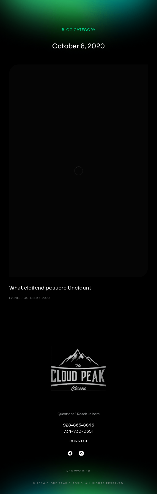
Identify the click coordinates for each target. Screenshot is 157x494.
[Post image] (78, 170)
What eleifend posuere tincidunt (50, 288)
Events (14, 298)
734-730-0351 (78, 431)
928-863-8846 (78, 425)
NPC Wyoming (78, 471)
